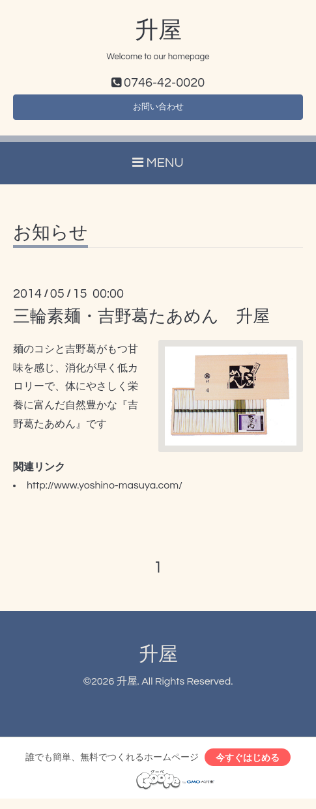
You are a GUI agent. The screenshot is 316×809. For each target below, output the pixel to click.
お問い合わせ (158, 111)
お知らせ (50, 239)
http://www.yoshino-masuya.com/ (104, 492)
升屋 (158, 30)
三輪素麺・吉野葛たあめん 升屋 (141, 322)
